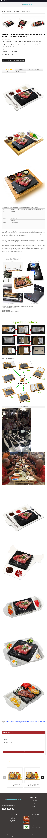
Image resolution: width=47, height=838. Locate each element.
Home (3, 11)
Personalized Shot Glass (17, 836)
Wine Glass (10, 836)
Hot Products (29, 834)
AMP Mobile (37, 834)
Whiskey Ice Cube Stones (33, 836)
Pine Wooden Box (25, 836)
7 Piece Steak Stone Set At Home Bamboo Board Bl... (32, 785)
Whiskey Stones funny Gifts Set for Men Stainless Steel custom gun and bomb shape (19, 722)
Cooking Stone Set (25, 11)
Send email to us (8, 60)
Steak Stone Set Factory (7, 54)
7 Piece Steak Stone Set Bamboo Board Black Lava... (15, 785)
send (24, 751)
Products (9, 11)
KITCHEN (16, 11)
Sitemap (33, 834)
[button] (44, 24)
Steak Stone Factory (6, 53)
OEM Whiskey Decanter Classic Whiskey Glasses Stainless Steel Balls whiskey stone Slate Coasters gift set (25, 721)
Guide (25, 834)
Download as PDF (20, 60)
